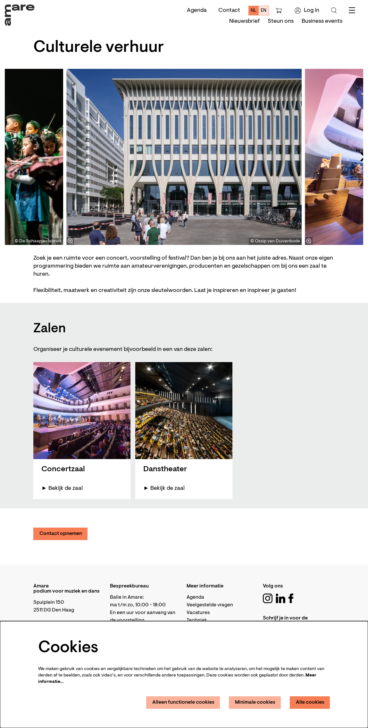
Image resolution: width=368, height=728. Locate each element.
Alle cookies (310, 702)
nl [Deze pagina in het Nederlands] (254, 10)
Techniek (197, 620)
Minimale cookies (255, 702)
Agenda (197, 10)
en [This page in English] (263, 10)
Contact (229, 10)
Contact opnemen (60, 533)
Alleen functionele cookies (183, 702)
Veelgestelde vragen (210, 605)
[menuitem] (244, 21)
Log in (307, 10)
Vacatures (198, 612)
